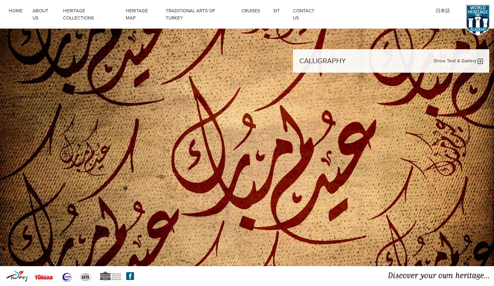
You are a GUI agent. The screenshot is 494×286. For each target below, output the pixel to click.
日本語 (443, 11)
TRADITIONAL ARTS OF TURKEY (201, 13)
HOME (16, 11)
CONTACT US (303, 14)
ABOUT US (40, 14)
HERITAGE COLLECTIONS (92, 13)
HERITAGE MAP (137, 14)
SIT (281, 10)
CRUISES (255, 10)
